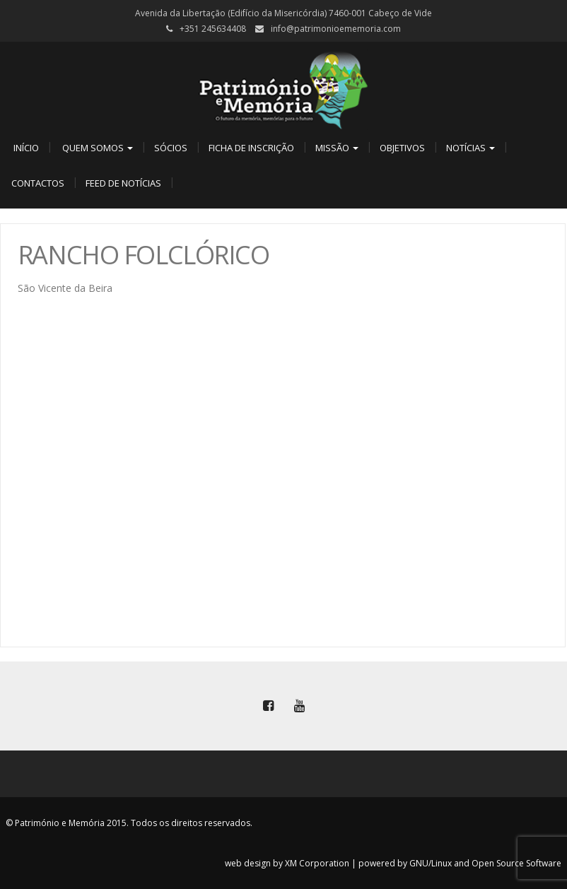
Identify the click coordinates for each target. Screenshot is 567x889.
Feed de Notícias (123, 183)
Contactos (37, 183)
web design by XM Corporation (287, 863)
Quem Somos (96, 147)
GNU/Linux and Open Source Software (485, 863)
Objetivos (402, 147)
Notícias (470, 147)
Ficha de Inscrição (251, 147)
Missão (336, 147)
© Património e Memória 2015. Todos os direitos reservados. (129, 823)
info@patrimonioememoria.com (336, 29)
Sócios (170, 147)
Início (25, 147)
